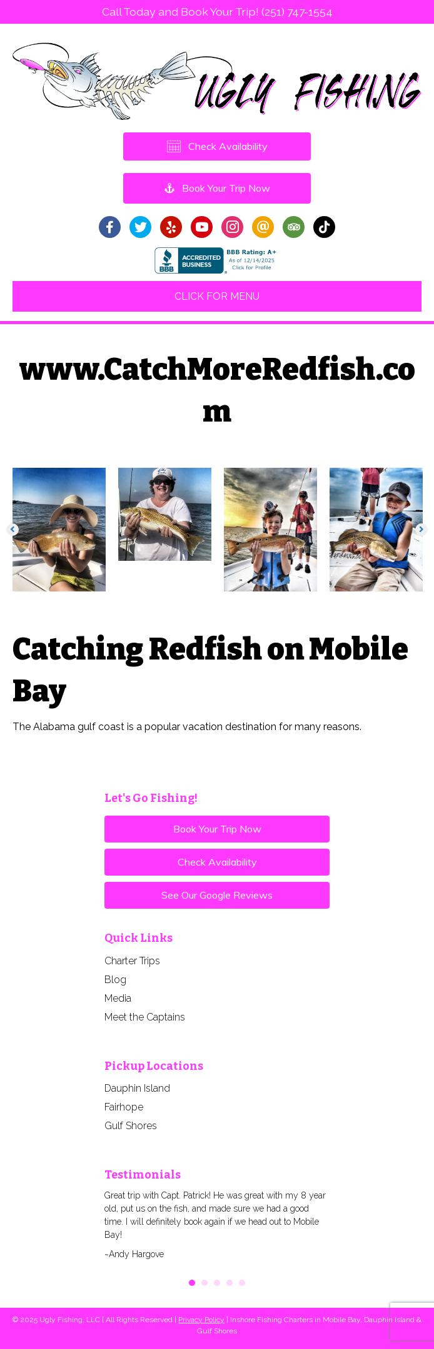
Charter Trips (132, 961)
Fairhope (123, 1107)
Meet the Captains (144, 1017)
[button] (12, 529)
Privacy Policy (201, 1319)
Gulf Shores (130, 1126)
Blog (115, 980)
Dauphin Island (137, 1088)
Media (117, 998)
